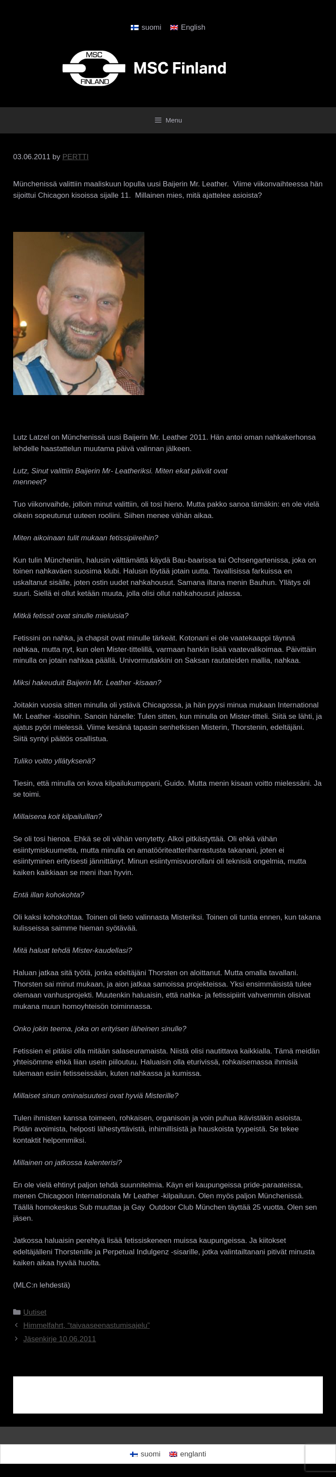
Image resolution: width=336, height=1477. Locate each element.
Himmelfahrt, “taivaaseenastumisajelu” (86, 1325)
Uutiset (34, 1312)
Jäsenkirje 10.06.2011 (59, 1339)
